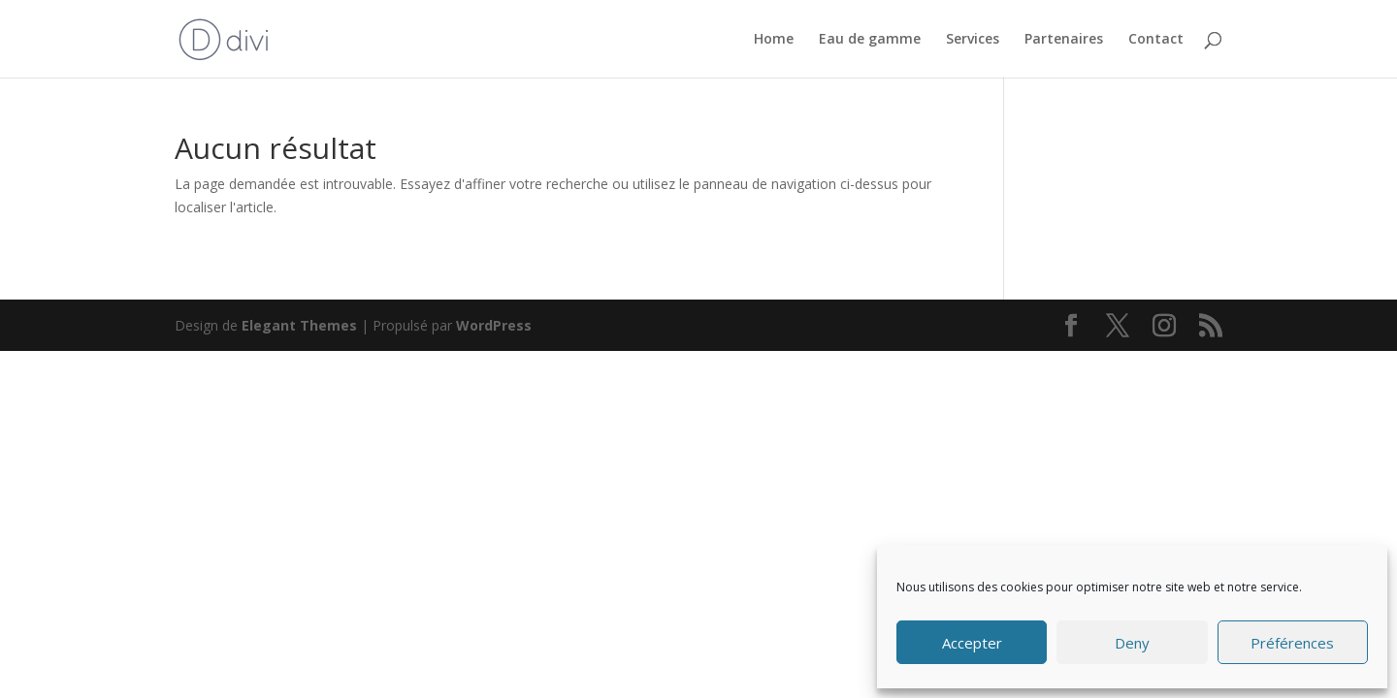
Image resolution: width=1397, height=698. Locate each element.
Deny (1132, 642)
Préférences (1292, 642)
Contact (1156, 40)
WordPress (494, 325)
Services (972, 40)
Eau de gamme (870, 40)
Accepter (972, 642)
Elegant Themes (299, 325)
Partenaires (1063, 40)
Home (774, 40)
